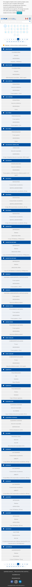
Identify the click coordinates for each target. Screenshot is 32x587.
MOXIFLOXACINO (16, 163)
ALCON (16, 442)
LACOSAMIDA (16, 452)
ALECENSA (8, 529)
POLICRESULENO (16, 373)
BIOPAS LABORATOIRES (16, 188)
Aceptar (19, 12)
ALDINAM (8, 449)
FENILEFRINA (16, 84)
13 (11, 41)
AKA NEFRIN (9, 81)
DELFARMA (16, 556)
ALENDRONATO (16, 550)
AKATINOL (8, 178)
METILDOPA (16, 500)
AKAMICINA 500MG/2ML (12, 144)
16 (18, 41)
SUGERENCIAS (16, 574)
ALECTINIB (16, 532)
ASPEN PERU (16, 506)
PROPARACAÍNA (16, 436)
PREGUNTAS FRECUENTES (21, 571)
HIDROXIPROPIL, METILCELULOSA (19, 277)
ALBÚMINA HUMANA (16, 404)
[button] (29, 18)
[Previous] (5, 39)
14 (14, 41)
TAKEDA (16, 379)
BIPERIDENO (16, 229)
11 (7, 41)
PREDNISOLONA (16, 116)
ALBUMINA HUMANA (11, 417)
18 (22, 41)
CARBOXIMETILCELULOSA (16, 341)
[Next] (25, 41)
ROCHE (16, 538)
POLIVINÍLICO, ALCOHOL (16, 309)
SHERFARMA (16, 154)
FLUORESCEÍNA (16, 52)
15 (16, 41)
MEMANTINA (16, 181)
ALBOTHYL (8, 369)
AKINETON (8, 226)
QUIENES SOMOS (8, 571)
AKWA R (8, 274)
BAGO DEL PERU (16, 235)
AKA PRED (8, 113)
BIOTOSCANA (16, 426)
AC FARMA (16, 411)
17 (20, 41)
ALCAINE (8, 433)
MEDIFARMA (16, 58)
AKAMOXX (9, 160)
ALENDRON (9, 547)
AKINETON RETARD (11, 242)
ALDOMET (8, 497)
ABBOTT (16, 458)
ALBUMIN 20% (9, 401)
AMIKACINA (16, 148)
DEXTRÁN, (7, 277)
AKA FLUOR (9, 49)
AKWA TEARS (9, 306)
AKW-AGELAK (9, 337)
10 (27, 39)
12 (9, 41)
